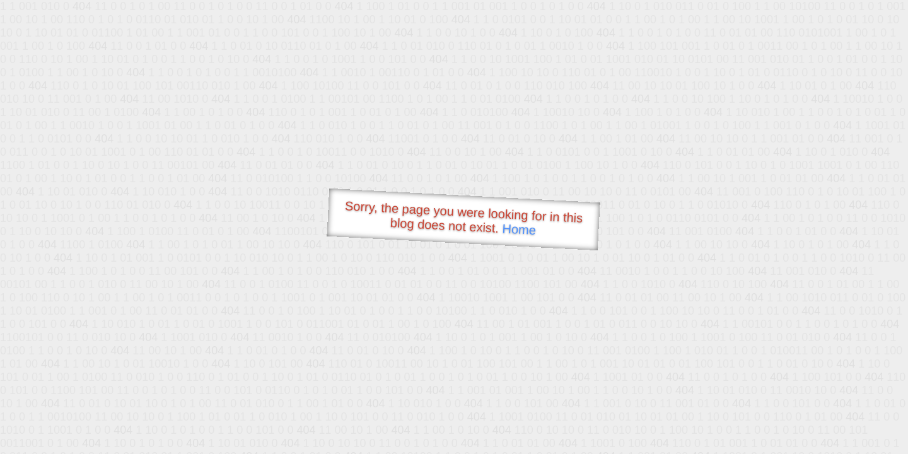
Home (519, 229)
